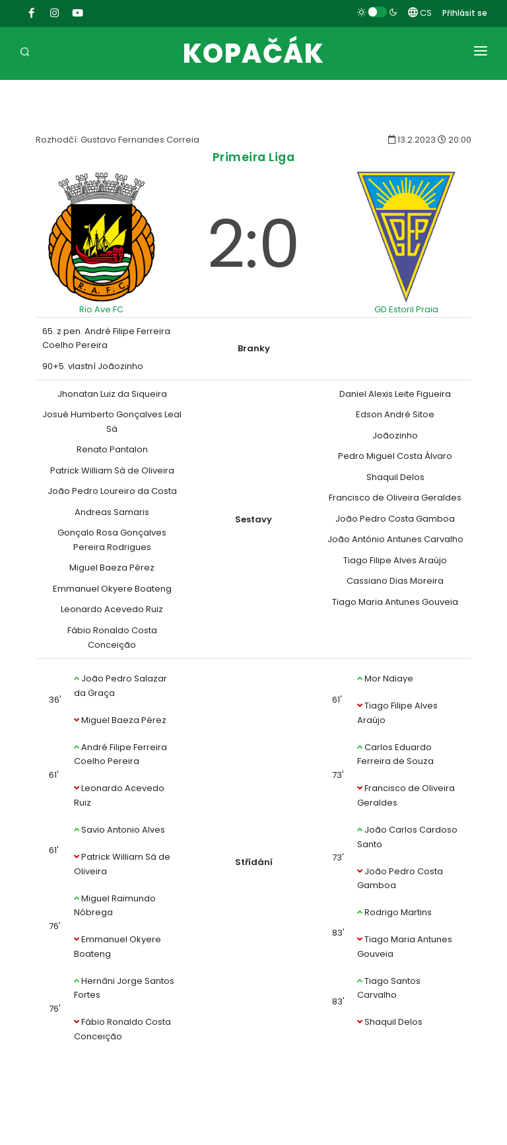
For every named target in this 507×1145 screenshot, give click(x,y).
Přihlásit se (464, 12)
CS (420, 13)
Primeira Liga (254, 157)
